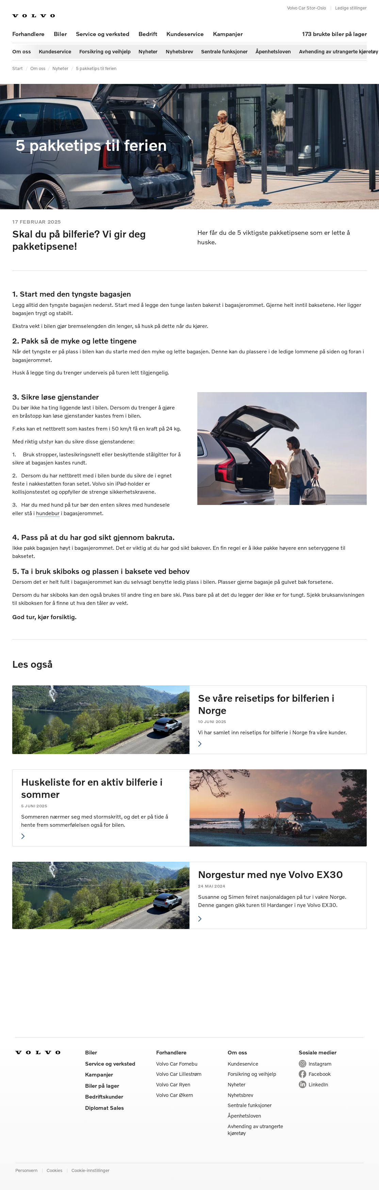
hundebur (48, 513)
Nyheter (60, 68)
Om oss (37, 68)
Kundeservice (185, 33)
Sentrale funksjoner (249, 1105)
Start (17, 68)
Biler (60, 33)
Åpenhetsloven (244, 1116)
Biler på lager (102, 1085)
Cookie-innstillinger (90, 1170)
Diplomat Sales (104, 1107)
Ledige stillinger (351, 8)
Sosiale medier (317, 1052)
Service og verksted (102, 33)
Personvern (26, 1170)
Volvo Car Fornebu (176, 1064)
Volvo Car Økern (174, 1095)
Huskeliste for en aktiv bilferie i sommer (92, 788)
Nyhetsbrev (240, 1095)
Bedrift (147, 33)
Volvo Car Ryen (173, 1084)
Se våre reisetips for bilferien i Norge (266, 704)
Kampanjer (228, 33)
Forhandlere (28, 33)
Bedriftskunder (104, 1096)
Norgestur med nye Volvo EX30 (270, 874)
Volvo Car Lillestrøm (178, 1074)
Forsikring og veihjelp (252, 1074)
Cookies (54, 1170)
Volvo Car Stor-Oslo (306, 8)
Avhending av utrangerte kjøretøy (255, 1129)
